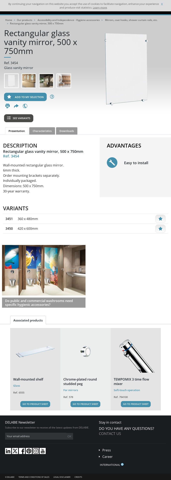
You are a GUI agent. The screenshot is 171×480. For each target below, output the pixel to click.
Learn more (100, 7)
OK (69, 436)
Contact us (110, 433)
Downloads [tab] (67, 131)
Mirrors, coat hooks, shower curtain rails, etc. (131, 20)
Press (106, 450)
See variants (18, 118)
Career (107, 456)
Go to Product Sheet (35, 404)
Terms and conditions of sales (33, 477)
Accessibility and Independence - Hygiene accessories (69, 20)
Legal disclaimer (61, 477)
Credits (78, 477)
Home (8, 20)
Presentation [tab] (17, 131)
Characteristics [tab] (42, 131)
